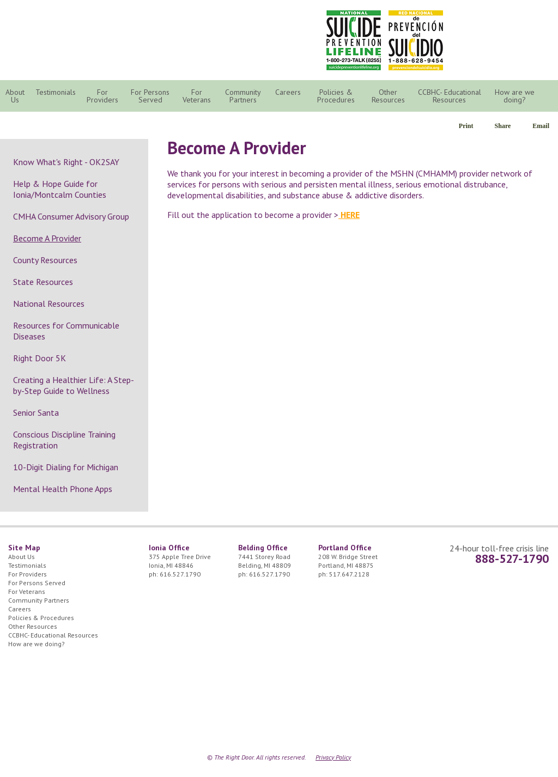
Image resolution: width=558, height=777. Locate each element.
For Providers (102, 96)
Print (466, 126)
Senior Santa (36, 412)
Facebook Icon (536, 22)
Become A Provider (47, 238)
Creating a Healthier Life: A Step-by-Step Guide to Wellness (73, 385)
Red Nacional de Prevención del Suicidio (416, 40)
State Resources (43, 281)
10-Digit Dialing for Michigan (65, 467)
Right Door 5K (39, 358)
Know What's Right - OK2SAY (66, 161)
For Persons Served (150, 96)
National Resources (48, 303)
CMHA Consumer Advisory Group (71, 216)
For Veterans (197, 96)
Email (540, 126)
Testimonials (55, 92)
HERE (349, 214)
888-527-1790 (512, 558)
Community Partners (243, 96)
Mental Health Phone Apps (62, 488)
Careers (288, 92)
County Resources (45, 259)
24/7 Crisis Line (484, 21)
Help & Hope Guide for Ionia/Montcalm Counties (59, 189)
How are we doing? (515, 96)
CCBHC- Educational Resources (449, 96)
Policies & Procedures (336, 96)
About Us (15, 96)
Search (550, 97)
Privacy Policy (333, 757)
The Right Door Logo (109, 37)
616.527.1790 (180, 574)
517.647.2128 (349, 574)
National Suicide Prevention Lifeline (353, 40)
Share (503, 126)
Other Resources (388, 96)
